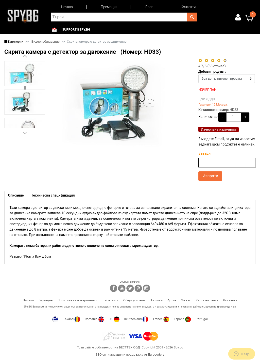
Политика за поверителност (78, 300)
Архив (171, 300)
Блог (149, 7)
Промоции (109, 7)
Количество (208, 117)
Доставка (230, 300)
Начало (67, 7)
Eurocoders (156, 354)
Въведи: (204, 153)
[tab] (16, 195)
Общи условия (134, 300)
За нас (186, 300)
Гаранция (46, 300)
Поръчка (156, 300)
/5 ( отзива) (212, 66)
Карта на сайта (207, 300)
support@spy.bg (76, 29)
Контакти (188, 7)
